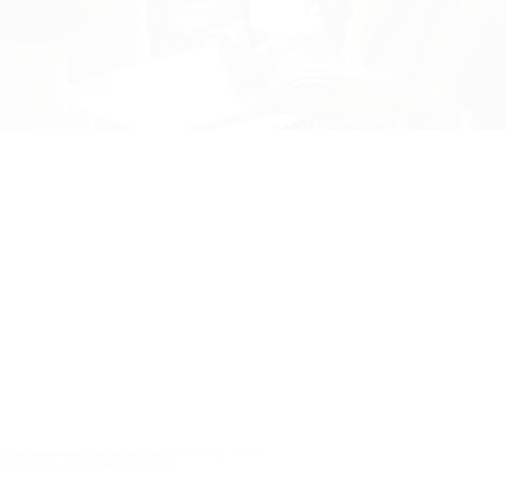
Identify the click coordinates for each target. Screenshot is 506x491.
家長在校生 (236, 12)
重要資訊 (124, 178)
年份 (389, 180)
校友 (305, 12)
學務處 (221, 178)
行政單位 (191, 12)
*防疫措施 (76, 178)
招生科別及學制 (140, 12)
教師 (275, 12)
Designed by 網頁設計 (145, 465)
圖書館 (269, 178)
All (28, 178)
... (302, 418)
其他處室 (317, 178)
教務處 (173, 178)
